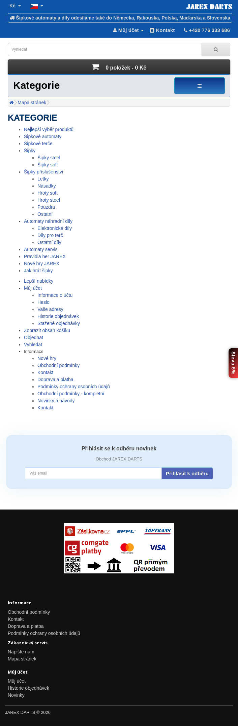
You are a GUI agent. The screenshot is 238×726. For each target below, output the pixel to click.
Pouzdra (46, 207)
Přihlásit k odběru (187, 473)
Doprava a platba (55, 379)
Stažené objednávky (58, 323)
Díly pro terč (50, 235)
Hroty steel (48, 200)
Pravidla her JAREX (45, 256)
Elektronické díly (54, 228)
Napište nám (21, 651)
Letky (43, 179)
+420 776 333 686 (206, 30)
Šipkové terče (38, 143)
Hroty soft (47, 193)
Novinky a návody (56, 400)
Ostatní (45, 214)
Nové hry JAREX (41, 263)
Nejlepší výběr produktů (48, 129)
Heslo (43, 302)
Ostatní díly (49, 242)
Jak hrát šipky (38, 270)
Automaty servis (41, 249)
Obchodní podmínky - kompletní (70, 393)
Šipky (29, 150)
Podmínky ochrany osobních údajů (73, 386)
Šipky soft (47, 164)
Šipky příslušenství (43, 171)
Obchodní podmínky (58, 365)
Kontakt (162, 30)
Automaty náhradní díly (48, 221)
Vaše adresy (50, 309)
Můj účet (33, 288)
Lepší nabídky (38, 281)
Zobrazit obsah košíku (47, 330)
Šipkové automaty (42, 136)
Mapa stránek (32, 102)
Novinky (16, 695)
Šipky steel (48, 157)
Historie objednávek (58, 316)
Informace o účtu (54, 295)
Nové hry (46, 358)
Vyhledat (33, 344)
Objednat (33, 337)
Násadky (46, 186)
